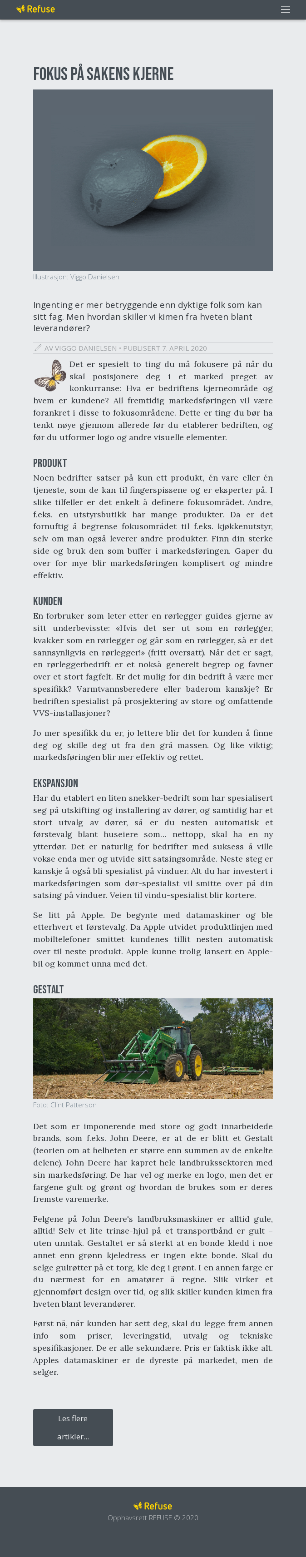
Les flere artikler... (73, 1427)
